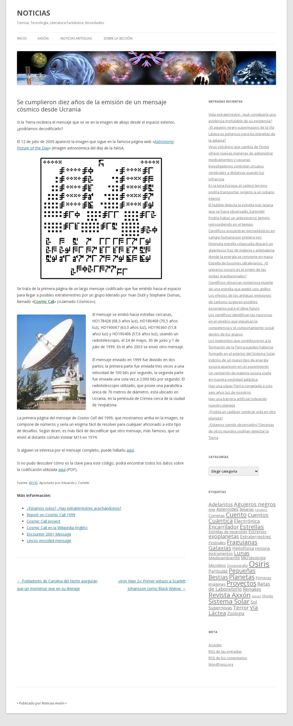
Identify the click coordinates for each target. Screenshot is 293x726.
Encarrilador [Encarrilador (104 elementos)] (224, 526)
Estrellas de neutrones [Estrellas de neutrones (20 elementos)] (228, 531)
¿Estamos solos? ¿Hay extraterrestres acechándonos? (74, 508)
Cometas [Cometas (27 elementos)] (217, 515)
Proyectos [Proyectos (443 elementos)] (241, 583)
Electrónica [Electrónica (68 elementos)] (247, 521)
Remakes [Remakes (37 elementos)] (252, 589)
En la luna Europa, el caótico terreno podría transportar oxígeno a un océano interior (241, 192)
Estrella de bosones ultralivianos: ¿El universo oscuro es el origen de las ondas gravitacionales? (238, 269)
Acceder (215, 645)
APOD (33, 483)
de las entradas (225, 651)
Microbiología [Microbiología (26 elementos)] (253, 557)
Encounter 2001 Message (49, 534)
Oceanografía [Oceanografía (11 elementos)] (237, 565)
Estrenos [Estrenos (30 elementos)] (257, 531)
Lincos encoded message (49, 540)
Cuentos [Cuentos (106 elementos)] (258, 515)
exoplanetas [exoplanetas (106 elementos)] (224, 536)
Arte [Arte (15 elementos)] (212, 509)
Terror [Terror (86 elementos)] (241, 607)
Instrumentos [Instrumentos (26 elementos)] (221, 553)
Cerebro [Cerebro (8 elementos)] (261, 510)
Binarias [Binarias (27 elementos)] (247, 509)
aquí (130, 450)
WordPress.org (221, 664)
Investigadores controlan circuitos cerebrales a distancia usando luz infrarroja (236, 173)
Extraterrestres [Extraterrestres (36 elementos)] (255, 537)
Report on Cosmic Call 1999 (51, 514)
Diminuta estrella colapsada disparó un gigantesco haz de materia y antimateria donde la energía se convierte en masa (241, 250)
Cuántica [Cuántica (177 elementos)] (221, 521)
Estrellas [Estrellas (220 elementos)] (252, 526)
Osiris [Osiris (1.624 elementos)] (259, 564)
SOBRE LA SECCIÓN (118, 38)
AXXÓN (43, 38)
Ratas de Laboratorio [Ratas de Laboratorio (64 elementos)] (239, 586)
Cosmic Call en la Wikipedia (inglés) (57, 527)
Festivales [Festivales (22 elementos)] (217, 542)
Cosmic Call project (43, 521)
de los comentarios (228, 657)
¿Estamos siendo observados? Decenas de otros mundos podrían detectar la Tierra (241, 431)
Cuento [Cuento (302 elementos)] (236, 514)
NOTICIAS (33, 13)
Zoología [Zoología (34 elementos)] (235, 613)
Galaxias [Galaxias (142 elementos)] (220, 548)
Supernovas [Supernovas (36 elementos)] (220, 608)
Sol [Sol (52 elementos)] (254, 602)
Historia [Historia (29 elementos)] (262, 548)
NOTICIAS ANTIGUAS (76, 38)
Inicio (22, 38)
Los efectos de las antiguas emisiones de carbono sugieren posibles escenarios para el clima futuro (240, 302)
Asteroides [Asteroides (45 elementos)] (227, 509)
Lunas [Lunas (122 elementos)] (242, 553)
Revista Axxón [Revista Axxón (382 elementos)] (230, 594)
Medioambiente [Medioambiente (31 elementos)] (224, 557)
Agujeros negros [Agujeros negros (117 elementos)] (255, 504)
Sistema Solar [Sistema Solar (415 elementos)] (229, 601)
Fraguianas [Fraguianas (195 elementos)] (242, 542)
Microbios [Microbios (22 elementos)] (217, 565)
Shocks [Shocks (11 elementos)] (267, 596)
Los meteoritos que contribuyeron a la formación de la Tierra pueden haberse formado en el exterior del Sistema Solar (242, 347)
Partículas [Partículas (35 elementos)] (218, 571)
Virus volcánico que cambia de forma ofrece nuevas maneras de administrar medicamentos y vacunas (241, 153)
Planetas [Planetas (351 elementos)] (242, 576)
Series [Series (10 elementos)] (256, 596)
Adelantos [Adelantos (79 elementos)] (221, 504)
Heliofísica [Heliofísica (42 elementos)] (243, 548)
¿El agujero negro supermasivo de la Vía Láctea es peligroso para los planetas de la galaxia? (242, 134)
